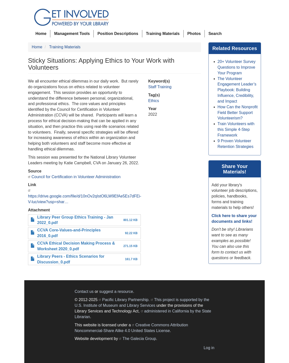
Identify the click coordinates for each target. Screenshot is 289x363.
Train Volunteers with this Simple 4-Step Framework (236, 129)
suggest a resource (116, 291)
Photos (194, 33)
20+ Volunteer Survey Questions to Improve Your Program (237, 67)
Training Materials (163, 33)
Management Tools (72, 33)
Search (215, 33)
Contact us (84, 291)
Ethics (153, 101)
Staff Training (160, 87)
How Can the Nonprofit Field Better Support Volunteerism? (238, 112)
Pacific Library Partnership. (125, 300)
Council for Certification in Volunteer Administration (75, 177)
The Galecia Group (139, 338)
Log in (208, 348)
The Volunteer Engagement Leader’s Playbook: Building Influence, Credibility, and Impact (237, 90)
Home (40, 33)
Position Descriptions (117, 33)
